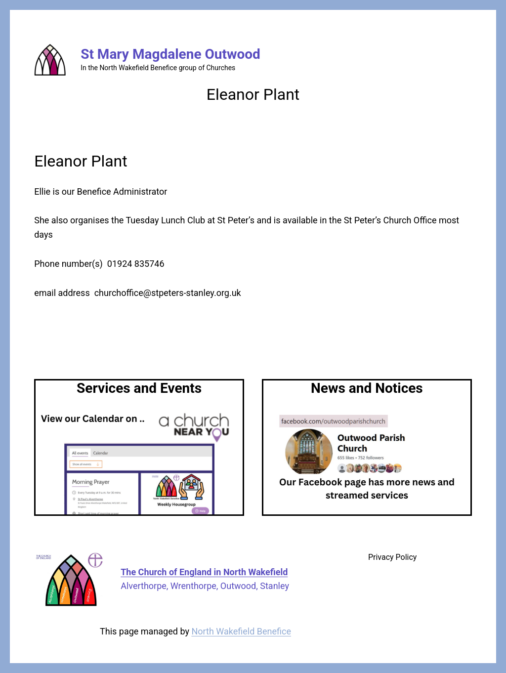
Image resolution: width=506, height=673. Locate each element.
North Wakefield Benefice (241, 631)
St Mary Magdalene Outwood (170, 54)
